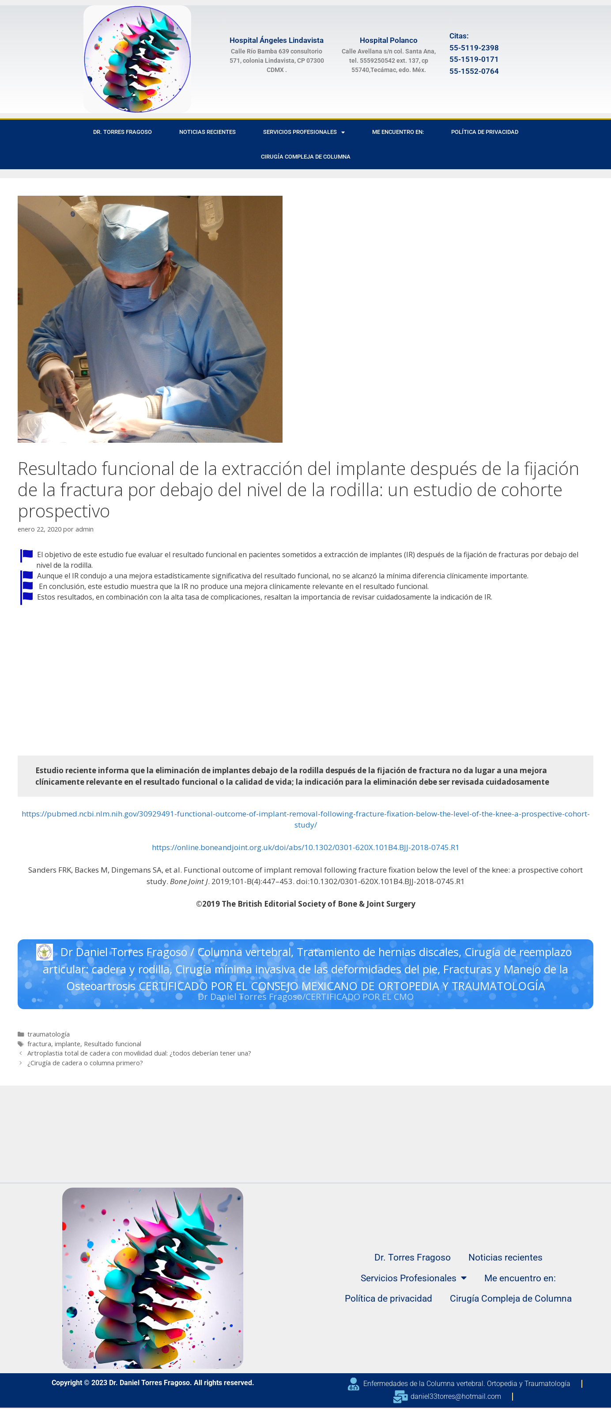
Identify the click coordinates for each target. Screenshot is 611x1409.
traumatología (48, 1035)
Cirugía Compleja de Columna (306, 156)
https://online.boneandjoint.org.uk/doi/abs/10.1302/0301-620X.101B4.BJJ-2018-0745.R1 (306, 847)
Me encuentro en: (398, 132)
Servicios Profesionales (304, 132)
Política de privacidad (484, 132)
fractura (39, 1045)
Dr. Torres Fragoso (122, 132)
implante (67, 1045)
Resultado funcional (112, 1045)
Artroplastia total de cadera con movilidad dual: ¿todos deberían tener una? (139, 1054)
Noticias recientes (207, 132)
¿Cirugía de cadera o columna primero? (85, 1064)
